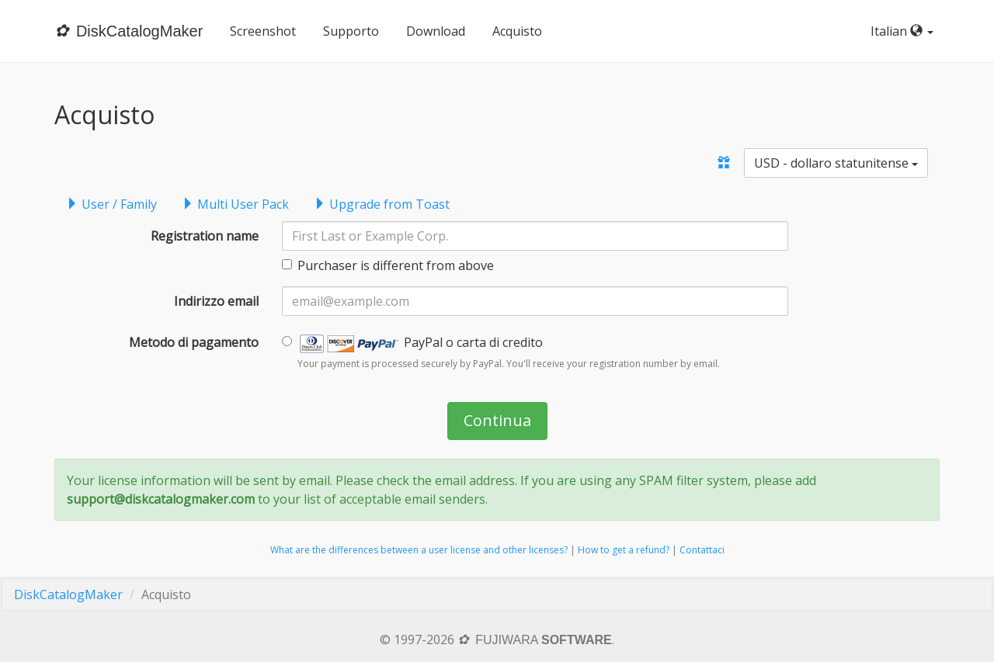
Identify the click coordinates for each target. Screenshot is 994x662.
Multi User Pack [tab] (235, 204)
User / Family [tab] (111, 204)
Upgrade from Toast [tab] (382, 204)
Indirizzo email (216, 301)
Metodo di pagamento (194, 342)
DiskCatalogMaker (68, 594)
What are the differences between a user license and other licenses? (419, 549)
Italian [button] (905, 31)
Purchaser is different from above (388, 265)
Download (435, 31)
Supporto (351, 31)
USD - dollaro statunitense (836, 163)
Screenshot (263, 31)
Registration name (205, 235)
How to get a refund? (623, 549)
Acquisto (517, 31)
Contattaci (702, 549)
